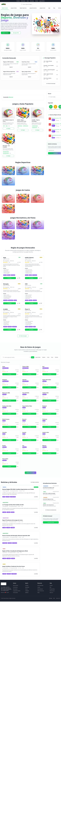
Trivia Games (15, 592)
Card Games (15, 587)
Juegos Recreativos (33, 8)
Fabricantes (23, 1)
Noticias (36, 1)
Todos (33, 357)
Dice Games (15, 589)
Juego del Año (42, 1)
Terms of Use (52, 590)
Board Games (15, 585)
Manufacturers (40, 589)
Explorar (11, 67)
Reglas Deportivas (23, 8)
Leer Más (36, 496)
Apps (49, 8)
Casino (48, 357)
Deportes (43, 357)
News (38, 592)
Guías (28, 1)
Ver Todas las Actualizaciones (50, 509)
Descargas (32, 1)
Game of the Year (40, 590)
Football (26, 585)
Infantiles (56, 357)
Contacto (18, 1)
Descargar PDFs (16, 32)
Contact (51, 585)
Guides (38, 587)
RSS (54, 598)
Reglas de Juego (5, 7)
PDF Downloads (40, 585)
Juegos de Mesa (14, 8)
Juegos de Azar (42, 8)
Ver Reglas (8, 128)
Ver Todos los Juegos (23, 335)
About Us (51, 592)
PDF (18, 278)
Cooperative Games (16, 590)
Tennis (26, 589)
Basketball (27, 587)
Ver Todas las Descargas (50, 83)
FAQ (50, 587)
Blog (54, 8)
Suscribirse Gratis (51, 522)
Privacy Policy (52, 589)
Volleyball (27, 590)
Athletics (26, 592)
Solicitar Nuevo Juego (30, 472)
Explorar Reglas (5, 32)
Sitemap (50, 598)
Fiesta (52, 357)
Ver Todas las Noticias (35, 482)
